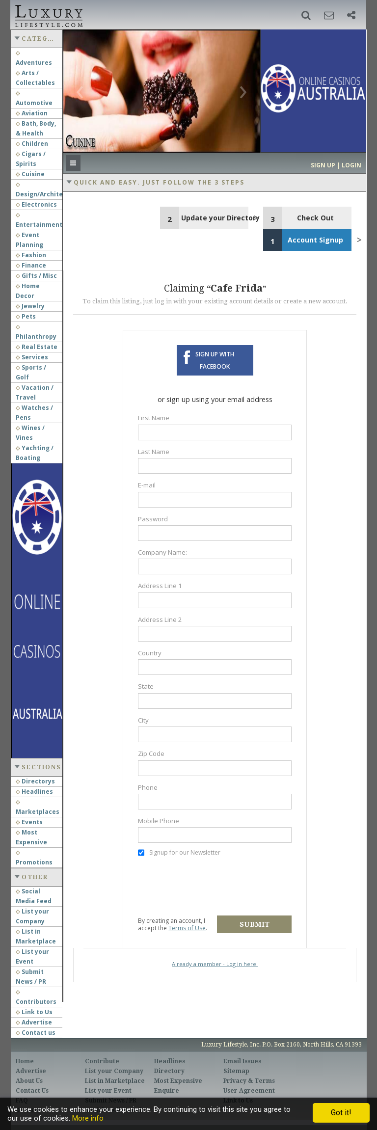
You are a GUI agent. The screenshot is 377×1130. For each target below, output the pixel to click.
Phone (148, 787)
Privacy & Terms (249, 1080)
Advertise (34, 1022)
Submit (254, 924)
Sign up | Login (336, 165)
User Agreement (249, 1090)
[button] (306, 15)
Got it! (341, 1112)
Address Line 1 (160, 585)
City (143, 720)
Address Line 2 (160, 619)
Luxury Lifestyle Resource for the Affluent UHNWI (47, 14)
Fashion (31, 255)
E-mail (147, 485)
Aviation (32, 113)
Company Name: (162, 552)
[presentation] (212, 886)
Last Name (153, 451)
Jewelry (30, 306)
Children (32, 143)
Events (29, 822)
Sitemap (236, 1071)
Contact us (35, 1032)
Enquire (166, 1090)
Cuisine (30, 174)
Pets (26, 316)
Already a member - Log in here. (215, 964)
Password (153, 518)
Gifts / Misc (36, 275)
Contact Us (32, 1090)
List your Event (108, 1090)
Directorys (35, 781)
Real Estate (36, 347)
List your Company (114, 1071)
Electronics (36, 204)
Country (150, 652)
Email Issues (242, 1061)
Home (25, 1061)
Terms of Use (187, 928)
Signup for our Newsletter (179, 853)
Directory (169, 1071)
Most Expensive (178, 1080)
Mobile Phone (158, 820)
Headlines (34, 791)
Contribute (102, 1061)
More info (88, 1118)
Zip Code (151, 753)
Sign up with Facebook (214, 360)
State (146, 686)
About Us (29, 1080)
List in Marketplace (115, 1080)
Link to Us (34, 1012)
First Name (153, 417)
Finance (31, 265)
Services (32, 357)
